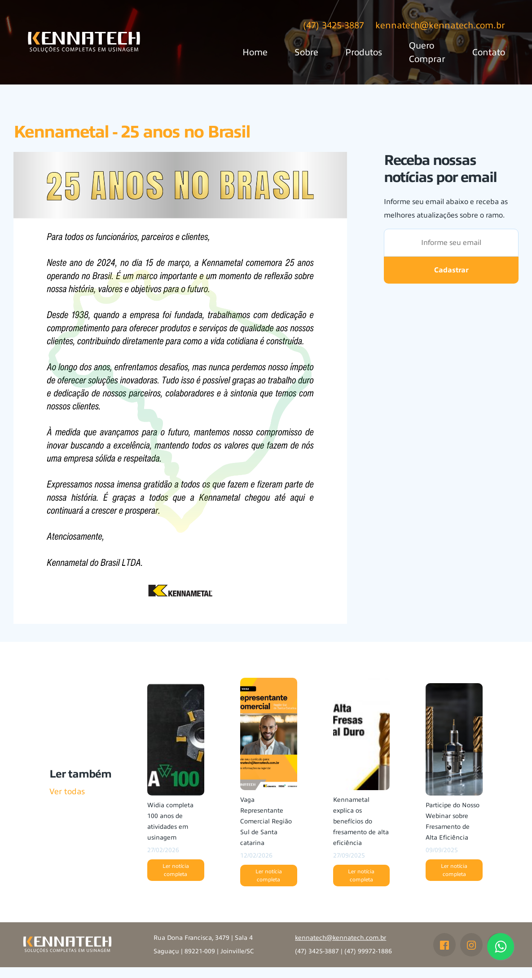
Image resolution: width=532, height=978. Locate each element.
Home (255, 52)
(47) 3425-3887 (333, 25)
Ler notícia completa (176, 870)
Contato (488, 52)
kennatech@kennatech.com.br (440, 25)
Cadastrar (451, 270)
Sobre (306, 52)
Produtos (363, 52)
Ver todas (67, 791)
